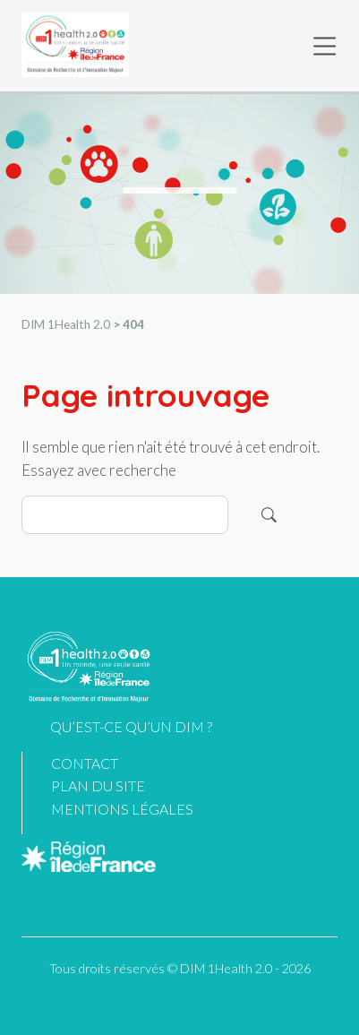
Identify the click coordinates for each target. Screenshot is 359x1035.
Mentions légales (122, 808)
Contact (84, 763)
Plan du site (98, 785)
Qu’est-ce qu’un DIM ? (131, 726)
